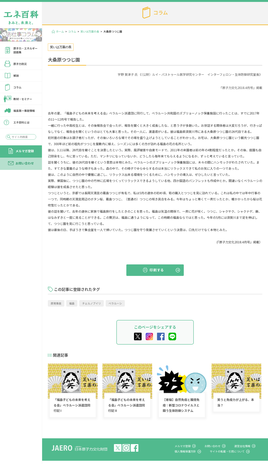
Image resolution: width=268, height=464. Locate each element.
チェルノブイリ (91, 303)
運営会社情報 (245, 446)
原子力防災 (20, 64)
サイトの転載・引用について (233, 451)
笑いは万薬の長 (89, 31)
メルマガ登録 (25, 151)
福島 (71, 303)
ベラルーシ (115, 303)
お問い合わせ (25, 163)
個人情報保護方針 (194, 451)
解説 (16, 75)
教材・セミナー (22, 99)
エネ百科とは (21, 122)
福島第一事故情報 (24, 111)
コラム (17, 87)
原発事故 (56, 303)
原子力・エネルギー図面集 (25, 50)
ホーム (60, 31)
